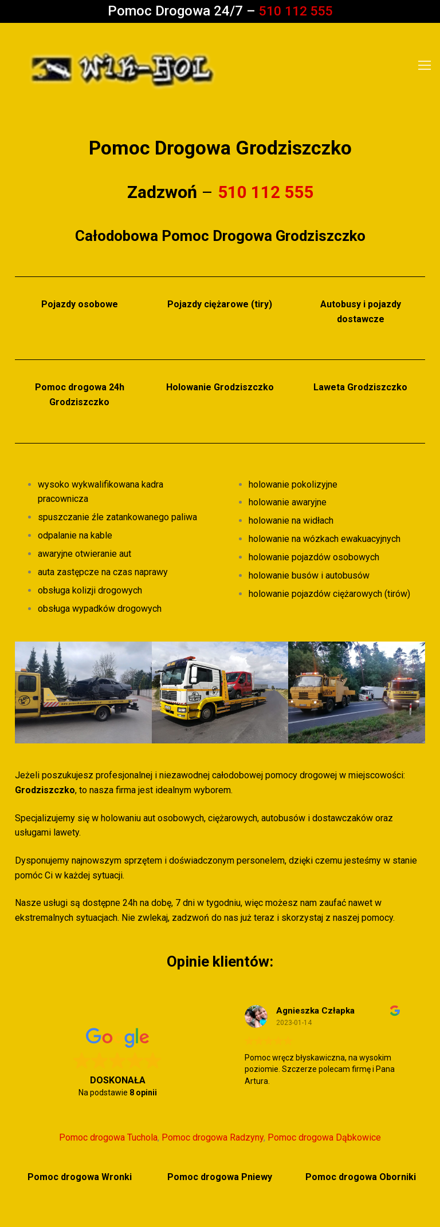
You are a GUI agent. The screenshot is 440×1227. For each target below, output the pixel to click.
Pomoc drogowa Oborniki (360, 1176)
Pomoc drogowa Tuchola (108, 1137)
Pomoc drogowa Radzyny (213, 1137)
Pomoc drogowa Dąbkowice (324, 1137)
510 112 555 (295, 11)
